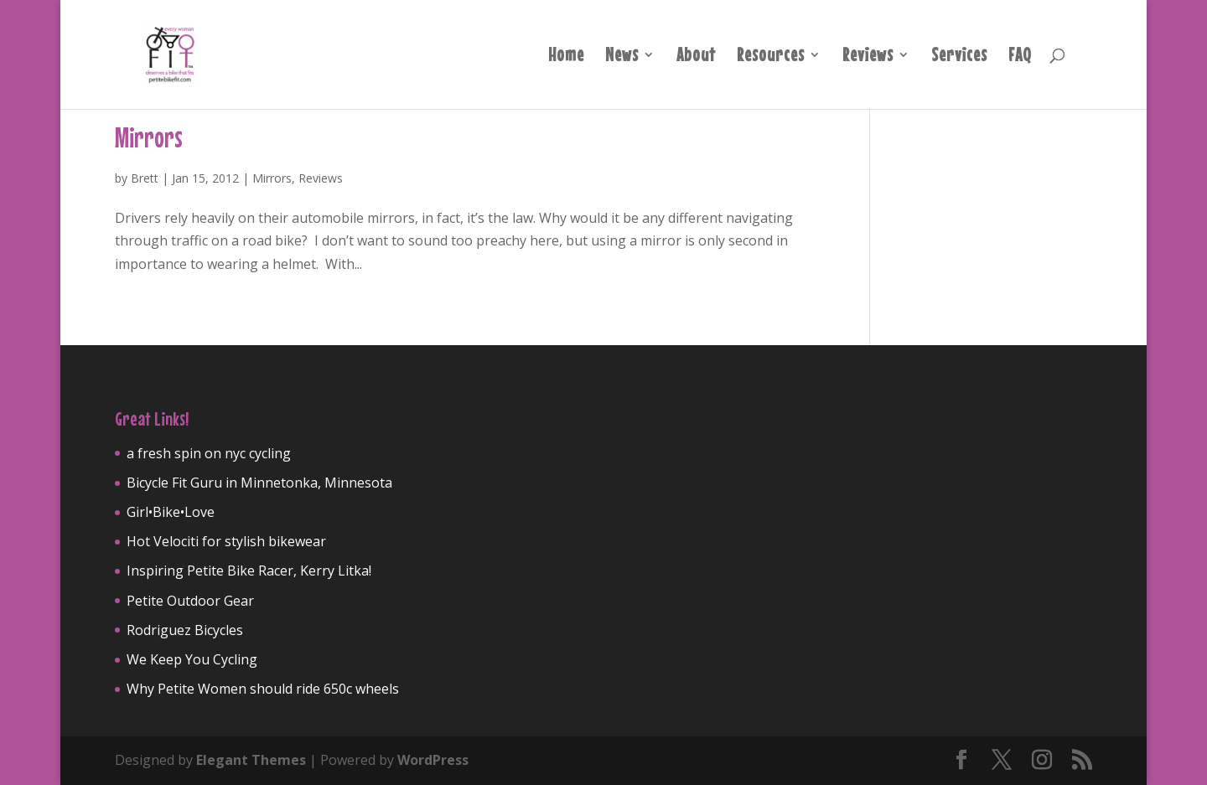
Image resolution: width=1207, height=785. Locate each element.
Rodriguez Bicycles (185, 630)
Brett (144, 178)
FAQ (1020, 57)
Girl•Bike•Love (171, 512)
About (696, 57)
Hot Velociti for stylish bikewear (226, 541)
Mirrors (149, 137)
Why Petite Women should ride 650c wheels (263, 688)
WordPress (433, 760)
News (622, 57)
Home (566, 57)
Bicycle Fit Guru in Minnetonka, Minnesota (259, 482)
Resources (771, 57)
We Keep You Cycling (192, 659)
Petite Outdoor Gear (190, 600)
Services (959, 57)
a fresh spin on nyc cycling (209, 453)
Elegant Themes (251, 760)
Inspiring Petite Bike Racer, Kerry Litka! (249, 570)
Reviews (868, 57)
